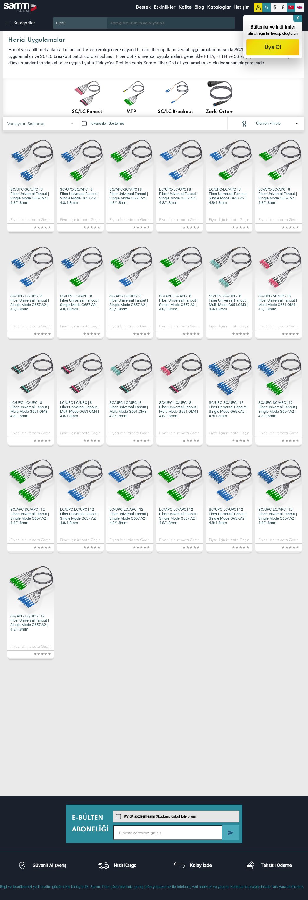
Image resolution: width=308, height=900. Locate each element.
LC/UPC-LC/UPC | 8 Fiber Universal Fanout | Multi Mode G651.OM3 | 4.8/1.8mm (29, 409)
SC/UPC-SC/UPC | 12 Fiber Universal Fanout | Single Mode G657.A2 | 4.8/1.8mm (228, 409)
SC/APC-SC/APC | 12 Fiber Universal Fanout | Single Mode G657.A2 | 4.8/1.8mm (29, 516)
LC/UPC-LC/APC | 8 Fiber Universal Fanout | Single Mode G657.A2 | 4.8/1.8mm (228, 196)
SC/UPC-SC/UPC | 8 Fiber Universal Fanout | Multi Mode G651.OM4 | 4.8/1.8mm (277, 302)
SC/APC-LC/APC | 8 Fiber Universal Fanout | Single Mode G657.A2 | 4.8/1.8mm (178, 302)
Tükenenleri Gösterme (103, 123)
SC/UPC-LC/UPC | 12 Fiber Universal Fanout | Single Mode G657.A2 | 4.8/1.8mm (228, 516)
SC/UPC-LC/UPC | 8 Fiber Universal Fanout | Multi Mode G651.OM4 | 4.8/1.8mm (178, 409)
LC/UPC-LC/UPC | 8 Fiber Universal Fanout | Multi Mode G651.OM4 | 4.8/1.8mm (79, 409)
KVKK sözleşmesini (139, 816)
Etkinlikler (165, 7)
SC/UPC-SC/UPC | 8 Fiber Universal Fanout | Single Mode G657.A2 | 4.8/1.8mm (29, 196)
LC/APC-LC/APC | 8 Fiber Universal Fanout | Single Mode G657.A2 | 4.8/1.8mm (277, 196)
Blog (199, 7)
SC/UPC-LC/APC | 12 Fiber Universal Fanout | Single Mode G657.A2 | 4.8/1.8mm (277, 516)
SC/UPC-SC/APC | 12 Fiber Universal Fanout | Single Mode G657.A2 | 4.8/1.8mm (277, 409)
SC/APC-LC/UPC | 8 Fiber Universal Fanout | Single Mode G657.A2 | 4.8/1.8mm (128, 302)
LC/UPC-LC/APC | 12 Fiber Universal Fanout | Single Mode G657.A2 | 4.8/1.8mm (128, 516)
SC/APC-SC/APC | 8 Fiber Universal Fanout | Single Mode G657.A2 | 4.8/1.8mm (128, 196)
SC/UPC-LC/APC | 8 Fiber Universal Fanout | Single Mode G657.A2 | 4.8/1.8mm (79, 302)
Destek (143, 7)
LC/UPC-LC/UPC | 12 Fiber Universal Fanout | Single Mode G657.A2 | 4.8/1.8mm (79, 516)
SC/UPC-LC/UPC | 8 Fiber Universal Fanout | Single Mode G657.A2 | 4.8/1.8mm (29, 302)
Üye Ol (272, 47)
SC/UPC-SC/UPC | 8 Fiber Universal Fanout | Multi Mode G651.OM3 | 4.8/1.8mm (228, 302)
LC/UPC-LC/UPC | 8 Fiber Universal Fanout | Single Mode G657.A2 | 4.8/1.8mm (178, 196)
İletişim (242, 7)
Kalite (185, 7)
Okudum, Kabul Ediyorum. (156, 816)
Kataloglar (219, 7)
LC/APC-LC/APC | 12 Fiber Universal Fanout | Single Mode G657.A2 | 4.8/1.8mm (178, 516)
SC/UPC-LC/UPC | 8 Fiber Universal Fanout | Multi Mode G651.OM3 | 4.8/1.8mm (128, 409)
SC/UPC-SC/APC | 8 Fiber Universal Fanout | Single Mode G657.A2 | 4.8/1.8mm (79, 196)
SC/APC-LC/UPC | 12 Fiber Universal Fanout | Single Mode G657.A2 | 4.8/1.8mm (29, 622)
